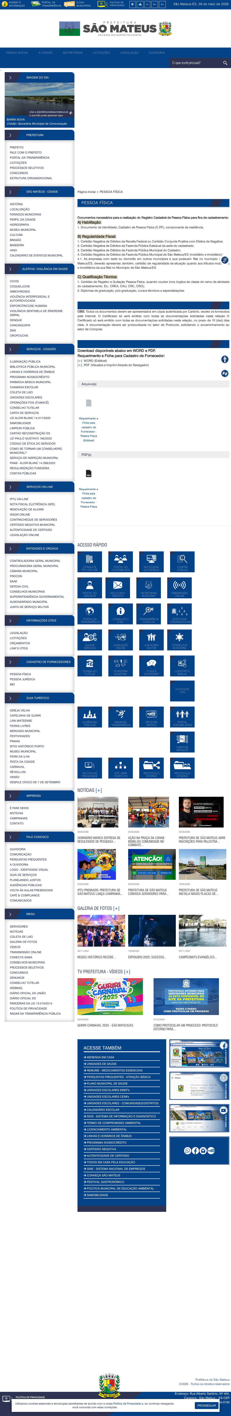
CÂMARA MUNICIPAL (24, 571)
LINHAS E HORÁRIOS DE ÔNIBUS (32, 372)
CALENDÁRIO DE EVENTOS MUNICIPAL (36, 255)
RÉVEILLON (18, 772)
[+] (79, 361)
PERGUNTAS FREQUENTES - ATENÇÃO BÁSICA (117, 1077)
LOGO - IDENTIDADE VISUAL (29, 870)
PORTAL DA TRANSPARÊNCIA (29, 157)
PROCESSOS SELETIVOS (27, 168)
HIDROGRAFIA (19, 225)
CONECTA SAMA (21, 957)
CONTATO (17, 823)
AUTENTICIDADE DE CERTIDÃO (31, 530)
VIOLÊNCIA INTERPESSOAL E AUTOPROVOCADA (30, 299)
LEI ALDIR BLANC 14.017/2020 (30, 418)
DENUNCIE (17, 978)
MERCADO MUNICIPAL (25, 731)
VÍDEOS (15, 947)
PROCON (16, 576)
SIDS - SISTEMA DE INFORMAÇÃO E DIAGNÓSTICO (120, 1116)
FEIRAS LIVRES (20, 726)
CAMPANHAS (18, 818)
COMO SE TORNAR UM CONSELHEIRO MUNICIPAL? (36, 451)
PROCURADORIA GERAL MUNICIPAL (34, 566)
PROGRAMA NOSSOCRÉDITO (29, 377)
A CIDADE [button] (46, 52)
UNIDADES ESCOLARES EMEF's (107, 1090)
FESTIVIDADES (20, 736)
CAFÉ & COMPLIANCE (25, 895)
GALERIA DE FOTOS (23, 942)
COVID (14, 281)
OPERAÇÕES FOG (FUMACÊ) (29, 402)
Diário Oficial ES (23, 998)
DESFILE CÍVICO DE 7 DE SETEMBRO (35, 782)
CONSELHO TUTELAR (24, 408)
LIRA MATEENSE (21, 721)
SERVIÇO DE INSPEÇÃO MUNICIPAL (34, 458)
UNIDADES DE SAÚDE (100, 1064)
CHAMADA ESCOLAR (24, 387)
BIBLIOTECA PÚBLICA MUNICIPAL (32, 367)
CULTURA (16, 235)
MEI (12, 684)
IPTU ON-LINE (19, 499)
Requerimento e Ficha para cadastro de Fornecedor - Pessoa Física (88, 484)
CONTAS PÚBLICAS (23, 473)
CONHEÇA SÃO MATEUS (102, 1175)
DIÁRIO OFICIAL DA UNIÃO (28, 993)
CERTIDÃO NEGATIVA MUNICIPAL (32, 525)
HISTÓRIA (16, 204)
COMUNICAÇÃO (20, 854)
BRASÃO (15, 240)
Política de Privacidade (127, 1403)
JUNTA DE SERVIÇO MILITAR (29, 607)
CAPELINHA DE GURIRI (25, 715)
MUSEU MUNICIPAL (23, 230)
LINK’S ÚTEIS (19, 648)
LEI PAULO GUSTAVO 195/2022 (31, 438)
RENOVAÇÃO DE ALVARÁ (27, 509)
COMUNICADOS (20, 900)
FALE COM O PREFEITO (26, 152)
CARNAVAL (17, 767)
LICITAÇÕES (101, 52)
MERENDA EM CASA (99, 1057)
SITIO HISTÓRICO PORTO (27, 746)
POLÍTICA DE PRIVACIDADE (28, 1008)
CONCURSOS (19, 173)
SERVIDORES (19, 926)
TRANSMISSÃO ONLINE (25, 952)
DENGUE (16, 320)
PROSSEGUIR (206, 1405)
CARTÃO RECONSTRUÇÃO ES (30, 433)
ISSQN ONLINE (20, 514)
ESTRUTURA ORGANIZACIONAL (31, 178)
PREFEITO (17, 147)
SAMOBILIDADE (20, 423)
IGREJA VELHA (20, 710)
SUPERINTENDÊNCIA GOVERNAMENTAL (37, 597)
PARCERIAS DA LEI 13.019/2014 (31, 1003)
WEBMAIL (16, 988)
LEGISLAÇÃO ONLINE (24, 535)
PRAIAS (15, 741)
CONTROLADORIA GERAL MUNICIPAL (35, 561)
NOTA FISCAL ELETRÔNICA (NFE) (32, 504)
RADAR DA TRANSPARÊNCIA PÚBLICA (35, 1013)
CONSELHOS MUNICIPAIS (27, 591)
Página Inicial (86, 192)
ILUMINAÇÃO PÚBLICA (25, 361)
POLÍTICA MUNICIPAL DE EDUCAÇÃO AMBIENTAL (119, 1188)
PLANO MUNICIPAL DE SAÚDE (106, 1083)
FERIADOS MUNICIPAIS (25, 214)
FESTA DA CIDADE (22, 762)
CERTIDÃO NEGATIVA (100, 1149)
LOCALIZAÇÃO (20, 209)
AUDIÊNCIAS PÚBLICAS (26, 885)
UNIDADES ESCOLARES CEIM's (106, 1096)
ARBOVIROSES (20, 291)
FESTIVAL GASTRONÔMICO (104, 1182)
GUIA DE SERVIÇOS (23, 875)
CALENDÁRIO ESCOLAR (101, 1110)
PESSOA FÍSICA (20, 674)
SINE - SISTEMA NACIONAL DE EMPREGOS (114, 1169)
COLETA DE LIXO (21, 392)
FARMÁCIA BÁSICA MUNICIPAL (30, 382)
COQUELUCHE (20, 286)
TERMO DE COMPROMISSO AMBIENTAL (112, 1123)
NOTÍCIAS (16, 813)
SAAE (13, 581)
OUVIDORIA (157, 52)
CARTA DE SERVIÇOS (24, 413)
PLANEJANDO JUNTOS (25, 880)
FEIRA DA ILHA (20, 756)
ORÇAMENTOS (20, 643)
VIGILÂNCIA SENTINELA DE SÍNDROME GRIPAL (36, 313)
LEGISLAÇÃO (129, 52)
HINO (13, 250)
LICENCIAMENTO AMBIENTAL (105, 1129)
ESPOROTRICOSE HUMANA (28, 306)
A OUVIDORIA (19, 864)
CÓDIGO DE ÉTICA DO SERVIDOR (32, 443)
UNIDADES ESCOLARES (26, 397)
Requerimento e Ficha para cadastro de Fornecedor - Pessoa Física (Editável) (88, 415)
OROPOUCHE (19, 335)
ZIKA (13, 330)
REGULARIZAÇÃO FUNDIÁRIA (29, 468)
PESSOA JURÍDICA (22, 679)
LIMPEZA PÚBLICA (22, 428)
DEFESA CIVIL (19, 586)
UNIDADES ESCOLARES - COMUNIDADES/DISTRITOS (121, 1103)
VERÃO (14, 777)
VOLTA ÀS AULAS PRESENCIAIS (31, 890)
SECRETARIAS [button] (73, 52)
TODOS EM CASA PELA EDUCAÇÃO (109, 1162)
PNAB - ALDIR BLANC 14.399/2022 (32, 463)
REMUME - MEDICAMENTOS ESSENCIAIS (113, 1070)
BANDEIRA (17, 245)
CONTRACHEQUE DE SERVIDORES (33, 519)
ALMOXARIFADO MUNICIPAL (29, 602)
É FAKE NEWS (19, 808)
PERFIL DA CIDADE (23, 219)
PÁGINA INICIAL (17, 52)
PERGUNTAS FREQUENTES (28, 859)
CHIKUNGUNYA (20, 325)
